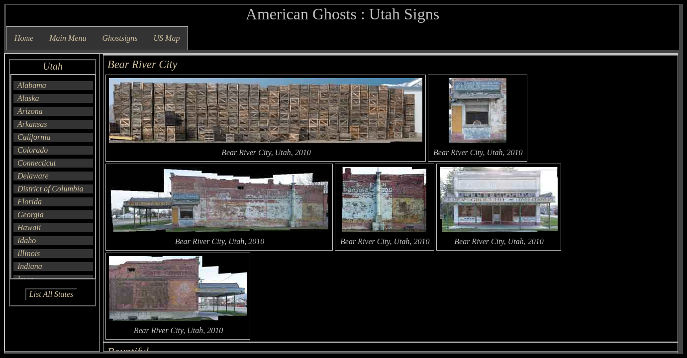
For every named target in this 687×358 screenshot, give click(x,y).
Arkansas (32, 124)
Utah (53, 66)
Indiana (29, 266)
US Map (167, 38)
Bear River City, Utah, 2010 (266, 152)
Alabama (31, 85)
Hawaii (29, 227)
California (34, 137)
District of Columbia (50, 188)
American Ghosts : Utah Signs (342, 14)
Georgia (30, 214)
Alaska (28, 98)
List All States (51, 294)
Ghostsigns (119, 38)
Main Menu (67, 38)
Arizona (30, 111)
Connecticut (36, 163)
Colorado (32, 150)
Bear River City (142, 64)
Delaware (33, 176)
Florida (29, 201)
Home (23, 38)
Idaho (26, 240)
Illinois (28, 253)
